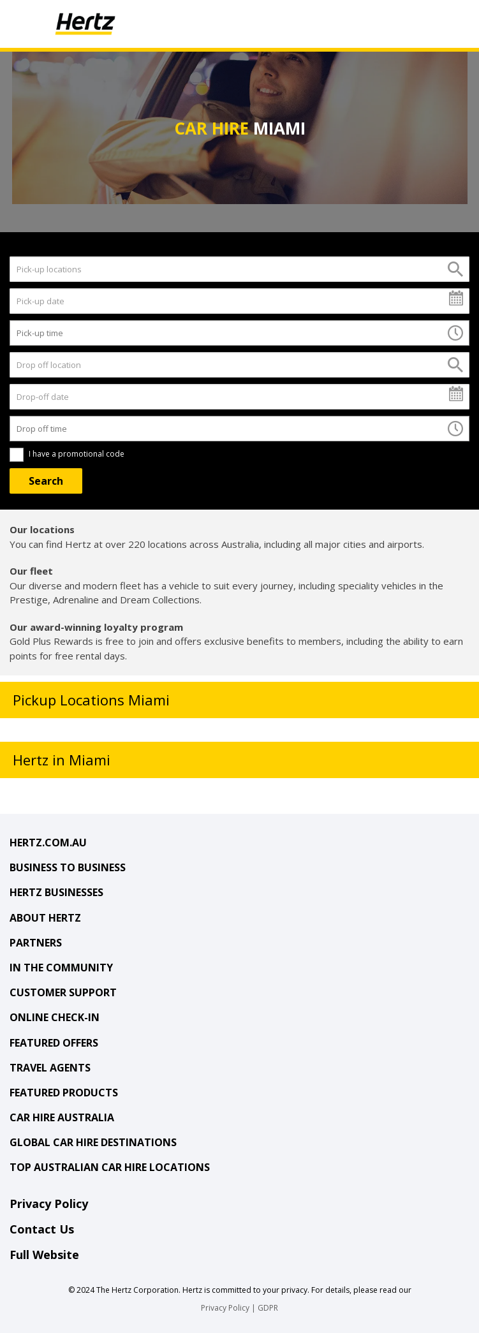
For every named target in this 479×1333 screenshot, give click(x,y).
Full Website (44, 1254)
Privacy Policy (49, 1203)
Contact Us (42, 1229)
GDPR (268, 1307)
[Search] (46, 481)
